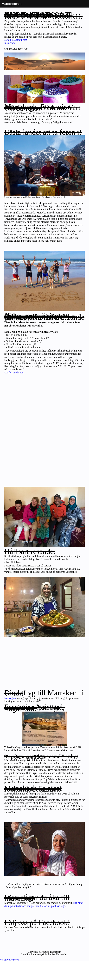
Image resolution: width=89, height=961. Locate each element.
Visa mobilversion (9, 959)
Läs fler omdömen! (14, 372)
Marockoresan (12, 4)
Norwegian (10, 698)
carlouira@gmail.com (15, 39)
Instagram (9, 43)
